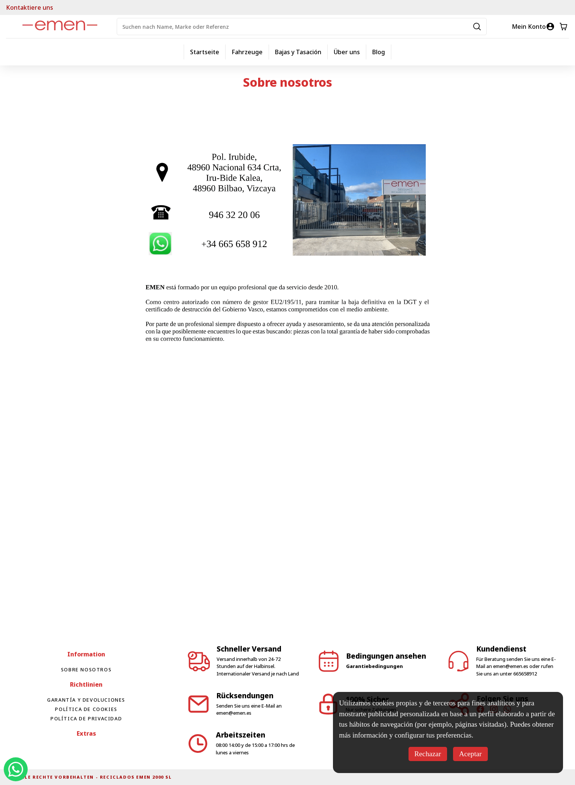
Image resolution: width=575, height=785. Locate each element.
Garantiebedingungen (374, 666)
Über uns (347, 52)
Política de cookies (86, 709)
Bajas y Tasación (298, 52)
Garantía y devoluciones (86, 699)
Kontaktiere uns (29, 7)
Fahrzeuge (247, 52)
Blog (378, 52)
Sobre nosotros (86, 669)
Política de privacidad (86, 718)
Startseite (204, 52)
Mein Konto (529, 26)
